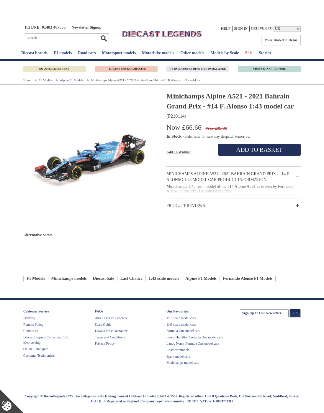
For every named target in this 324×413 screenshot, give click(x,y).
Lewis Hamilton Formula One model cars (194, 337)
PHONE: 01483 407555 (45, 27)
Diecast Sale (103, 278)
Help (226, 29)
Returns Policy (33, 324)
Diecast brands (34, 53)
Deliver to (262, 28)
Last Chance (131, 278)
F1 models (63, 53)
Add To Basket (259, 150)
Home (27, 80)
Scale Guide (103, 324)
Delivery (29, 318)
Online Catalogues (35, 349)
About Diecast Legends (111, 318)
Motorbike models (158, 53)
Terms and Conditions (110, 337)
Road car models (177, 350)
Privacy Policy (105, 343)
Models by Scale (224, 53)
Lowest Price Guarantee (111, 331)
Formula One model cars (183, 331)
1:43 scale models (164, 278)
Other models (192, 53)
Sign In (241, 29)
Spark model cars (178, 356)
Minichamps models (69, 278)
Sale (249, 53)
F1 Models (46, 80)
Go (103, 38)
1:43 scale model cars (181, 324)
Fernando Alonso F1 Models (247, 278)
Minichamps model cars (182, 362)
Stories (265, 53)
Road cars (87, 53)
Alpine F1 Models (72, 80)
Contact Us (30, 331)
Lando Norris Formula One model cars (192, 343)
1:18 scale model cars (181, 318)
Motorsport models (119, 53)
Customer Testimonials (39, 355)
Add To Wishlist (178, 152)
